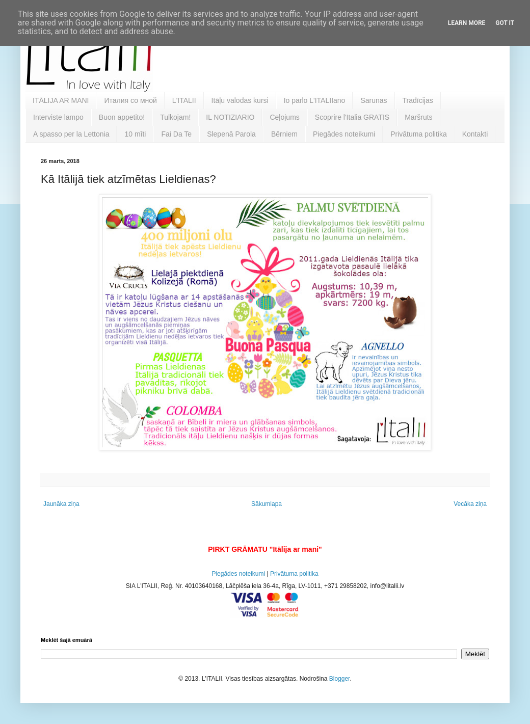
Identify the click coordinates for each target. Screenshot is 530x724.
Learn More (467, 22)
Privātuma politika (418, 134)
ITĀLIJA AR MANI (61, 100)
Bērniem (284, 134)
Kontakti (475, 134)
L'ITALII (184, 100)
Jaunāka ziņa (61, 503)
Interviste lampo (58, 117)
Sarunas (373, 100)
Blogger (339, 678)
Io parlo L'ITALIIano (315, 100)
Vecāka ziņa (470, 503)
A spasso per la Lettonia (71, 134)
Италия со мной (130, 100)
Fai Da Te (176, 134)
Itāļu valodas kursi (240, 100)
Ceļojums (284, 117)
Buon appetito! (122, 117)
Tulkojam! (175, 117)
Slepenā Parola (231, 134)
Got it (504, 22)
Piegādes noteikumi (344, 134)
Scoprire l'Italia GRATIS (352, 117)
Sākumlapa (266, 503)
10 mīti (135, 134)
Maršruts (418, 117)
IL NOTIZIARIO (230, 117)
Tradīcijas (418, 100)
